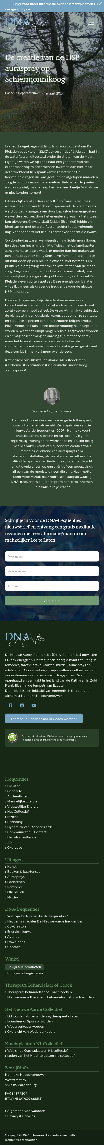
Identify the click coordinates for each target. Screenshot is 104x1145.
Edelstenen (16, 881)
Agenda (13, 936)
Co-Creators (16, 926)
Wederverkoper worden (25, 1026)
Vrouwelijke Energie (22, 806)
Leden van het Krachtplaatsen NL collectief (40, 1055)
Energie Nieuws (19, 931)
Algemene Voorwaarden (26, 1110)
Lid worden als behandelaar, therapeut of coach (44, 1016)
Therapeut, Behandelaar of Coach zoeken (39, 991)
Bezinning (15, 821)
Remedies (15, 886)
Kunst (11, 866)
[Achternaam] (52, 571)
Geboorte (14, 790)
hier (18, 3)
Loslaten (13, 785)
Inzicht (12, 816)
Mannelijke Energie (22, 801)
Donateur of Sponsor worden (30, 1021)
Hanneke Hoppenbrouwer (22, 93)
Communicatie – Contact (26, 831)
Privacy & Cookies (21, 1115)
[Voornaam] (52, 556)
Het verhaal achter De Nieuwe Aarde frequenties (45, 921)
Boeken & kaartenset (23, 871)
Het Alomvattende (21, 837)
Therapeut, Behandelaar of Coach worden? (44, 718)
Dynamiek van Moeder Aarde (30, 826)
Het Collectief (18, 811)
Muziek (13, 897)
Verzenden (52, 600)
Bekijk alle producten (24, 966)
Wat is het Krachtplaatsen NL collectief (37, 1050)
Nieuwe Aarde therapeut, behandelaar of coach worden (50, 997)
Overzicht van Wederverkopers (31, 1031)
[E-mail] (52, 586)
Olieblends (15, 891)
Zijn (10, 842)
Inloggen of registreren (25, 973)
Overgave (14, 847)
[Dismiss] (100, 4)
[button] (91, 24)
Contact (13, 946)
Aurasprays (16, 876)
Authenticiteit (18, 796)
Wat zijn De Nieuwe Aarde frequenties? (37, 915)
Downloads (16, 941)
